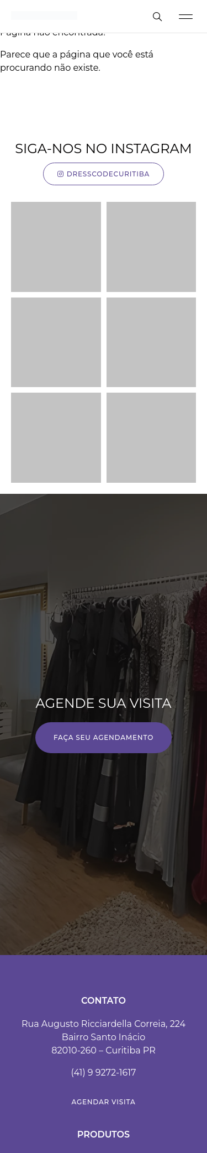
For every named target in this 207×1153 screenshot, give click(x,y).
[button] (185, 16)
